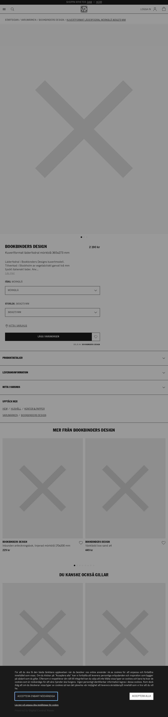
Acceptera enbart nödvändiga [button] (36, 696)
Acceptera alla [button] (141, 696)
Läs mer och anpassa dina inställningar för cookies (37, 705)
